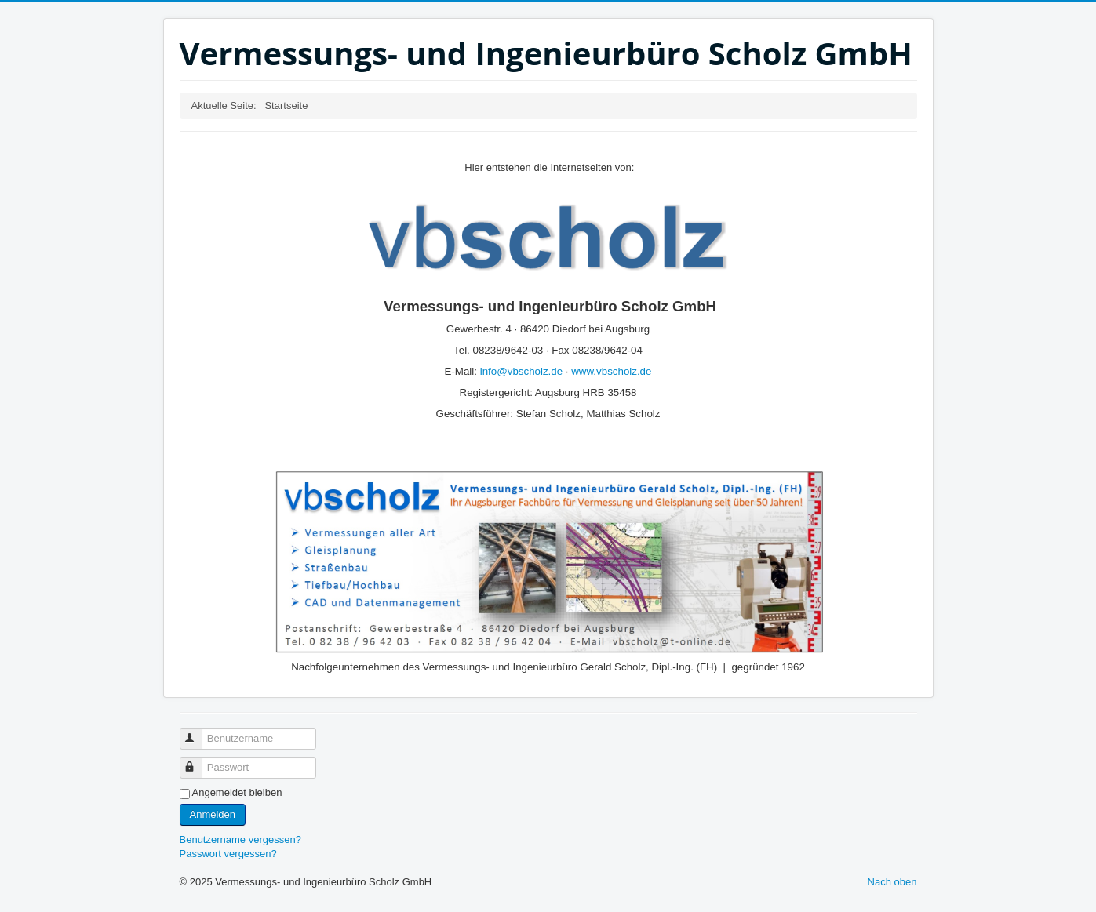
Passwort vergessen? (228, 853)
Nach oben (892, 882)
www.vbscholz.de (611, 371)
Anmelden (213, 814)
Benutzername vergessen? (240, 839)
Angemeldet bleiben (237, 792)
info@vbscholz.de (521, 371)
